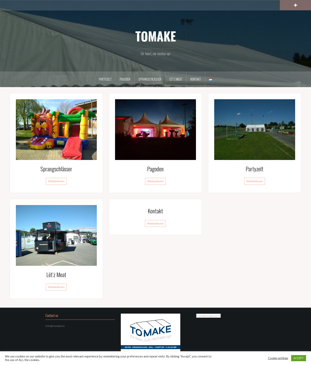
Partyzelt (105, 79)
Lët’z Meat (176, 79)
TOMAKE (155, 36)
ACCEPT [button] (299, 358)
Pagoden (125, 79)
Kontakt (195, 79)
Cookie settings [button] (278, 358)
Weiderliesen (56, 181)
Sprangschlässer (149, 79)
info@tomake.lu (55, 325)
